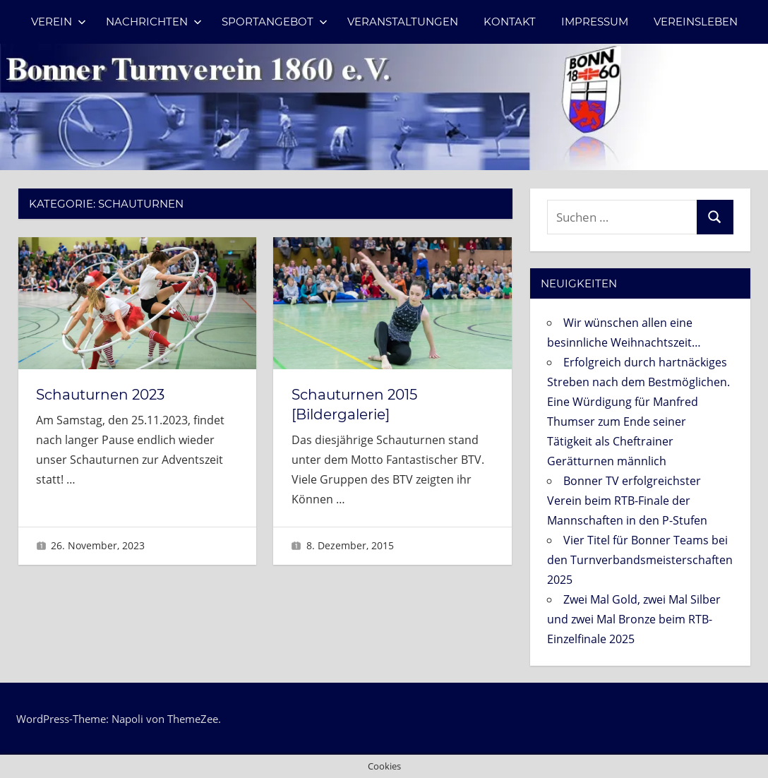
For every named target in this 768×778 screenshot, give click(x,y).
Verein (58, 21)
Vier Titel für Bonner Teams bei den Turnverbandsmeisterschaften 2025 (640, 559)
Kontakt (510, 21)
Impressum (594, 21)
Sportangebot (275, 21)
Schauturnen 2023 (100, 394)
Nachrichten (154, 21)
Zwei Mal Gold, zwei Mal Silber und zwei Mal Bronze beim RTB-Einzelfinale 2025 (634, 619)
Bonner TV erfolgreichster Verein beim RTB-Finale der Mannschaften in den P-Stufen (627, 500)
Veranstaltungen (402, 21)
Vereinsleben (696, 21)
